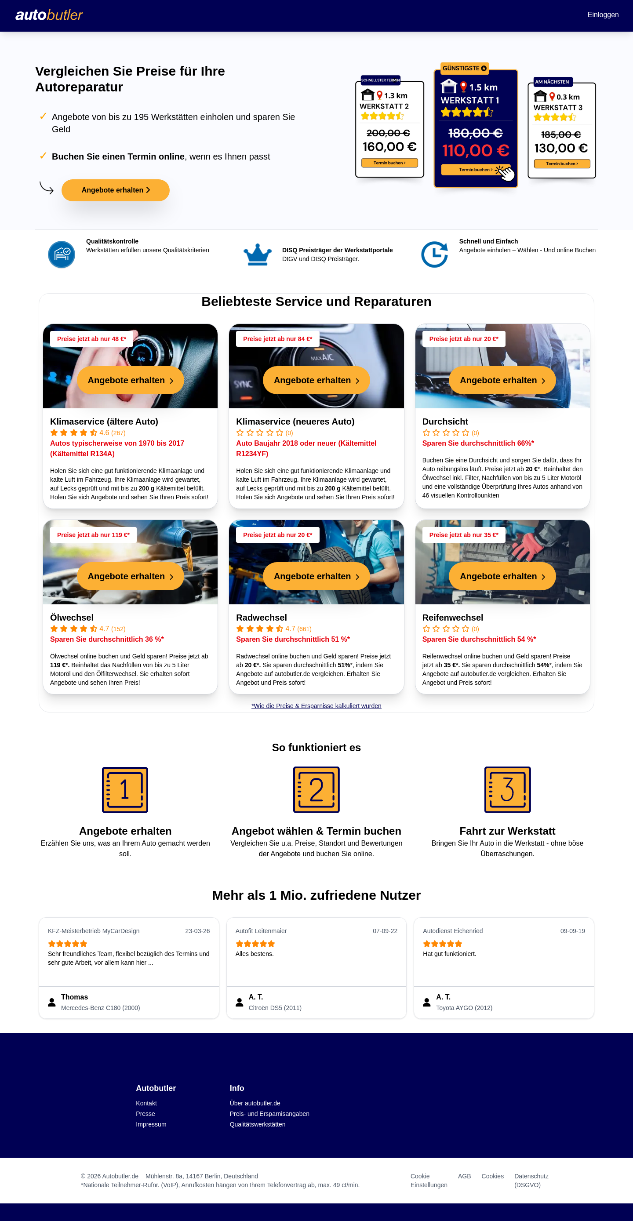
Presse (145, 1113)
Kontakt (146, 1103)
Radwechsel (261, 617)
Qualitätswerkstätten (258, 1124)
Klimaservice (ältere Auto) (104, 421)
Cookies (493, 1176)
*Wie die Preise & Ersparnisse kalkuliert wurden (316, 705)
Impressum (151, 1124)
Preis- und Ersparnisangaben (269, 1113)
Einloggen (603, 14)
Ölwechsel (72, 617)
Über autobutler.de (255, 1103)
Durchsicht (445, 421)
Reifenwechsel (453, 617)
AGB (464, 1176)
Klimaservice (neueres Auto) (295, 421)
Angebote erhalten (116, 190)
